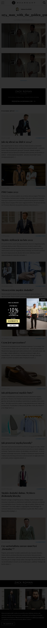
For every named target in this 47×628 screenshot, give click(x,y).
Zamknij (43, 300)
